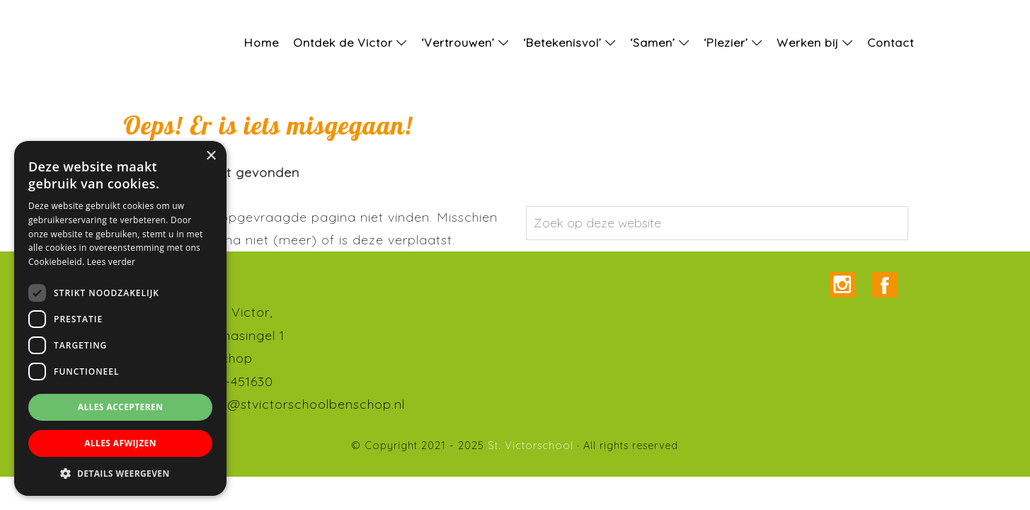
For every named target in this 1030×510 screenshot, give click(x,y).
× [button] (210, 156)
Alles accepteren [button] (121, 407)
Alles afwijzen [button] (120, 443)
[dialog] (120, 318)
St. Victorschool (28, 13)
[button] (120, 474)
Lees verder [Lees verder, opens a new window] (111, 262)
